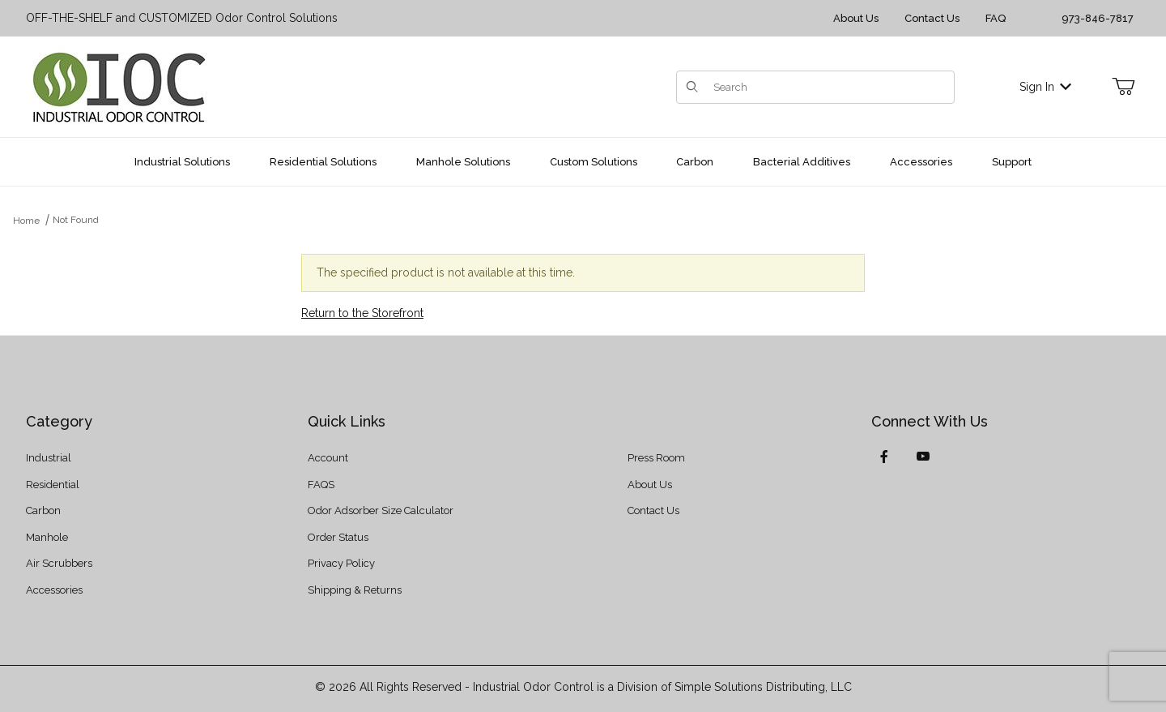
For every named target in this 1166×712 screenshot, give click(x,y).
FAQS (321, 484)
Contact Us (932, 18)
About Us (856, 18)
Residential (52, 484)
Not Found (76, 219)
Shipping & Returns (355, 590)
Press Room (656, 458)
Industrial (48, 458)
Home (26, 220)
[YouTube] (923, 457)
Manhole (47, 537)
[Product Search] (829, 87)
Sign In (1045, 86)
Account (328, 458)
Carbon (43, 510)
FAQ (995, 18)
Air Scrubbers (59, 563)
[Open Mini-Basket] (1123, 87)
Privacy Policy (341, 563)
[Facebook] (884, 457)
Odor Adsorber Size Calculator (380, 510)
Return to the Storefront (362, 313)
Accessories (54, 590)
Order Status (338, 537)
